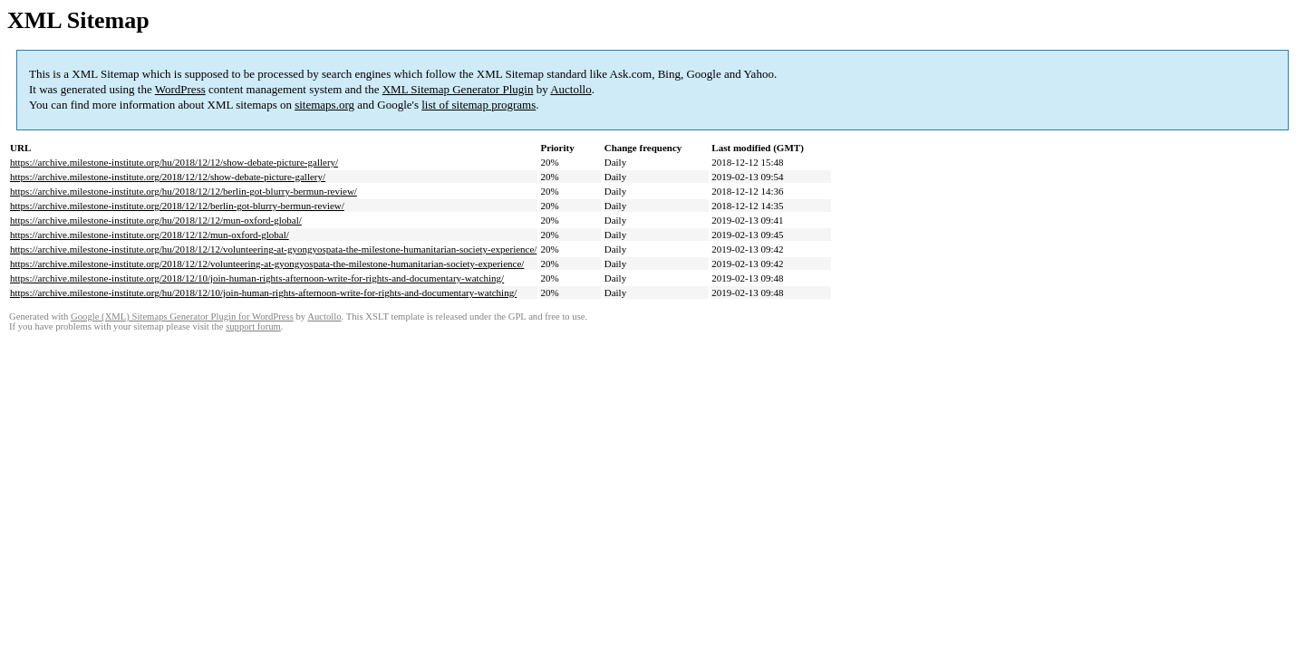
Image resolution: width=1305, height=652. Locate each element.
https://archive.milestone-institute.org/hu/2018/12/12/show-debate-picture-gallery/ (174, 162)
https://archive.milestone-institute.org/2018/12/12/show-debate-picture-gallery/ (167, 176)
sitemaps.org (324, 104)
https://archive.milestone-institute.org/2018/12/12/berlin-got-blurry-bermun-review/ (177, 205)
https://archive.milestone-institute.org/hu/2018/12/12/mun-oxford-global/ (156, 220)
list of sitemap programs (478, 104)
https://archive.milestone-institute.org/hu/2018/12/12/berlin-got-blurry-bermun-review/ (183, 191)
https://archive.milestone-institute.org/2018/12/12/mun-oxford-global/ (149, 234)
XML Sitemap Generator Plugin (458, 89)
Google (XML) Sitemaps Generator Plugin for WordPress (182, 316)
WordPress (180, 89)
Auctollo (571, 89)
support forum (253, 326)
